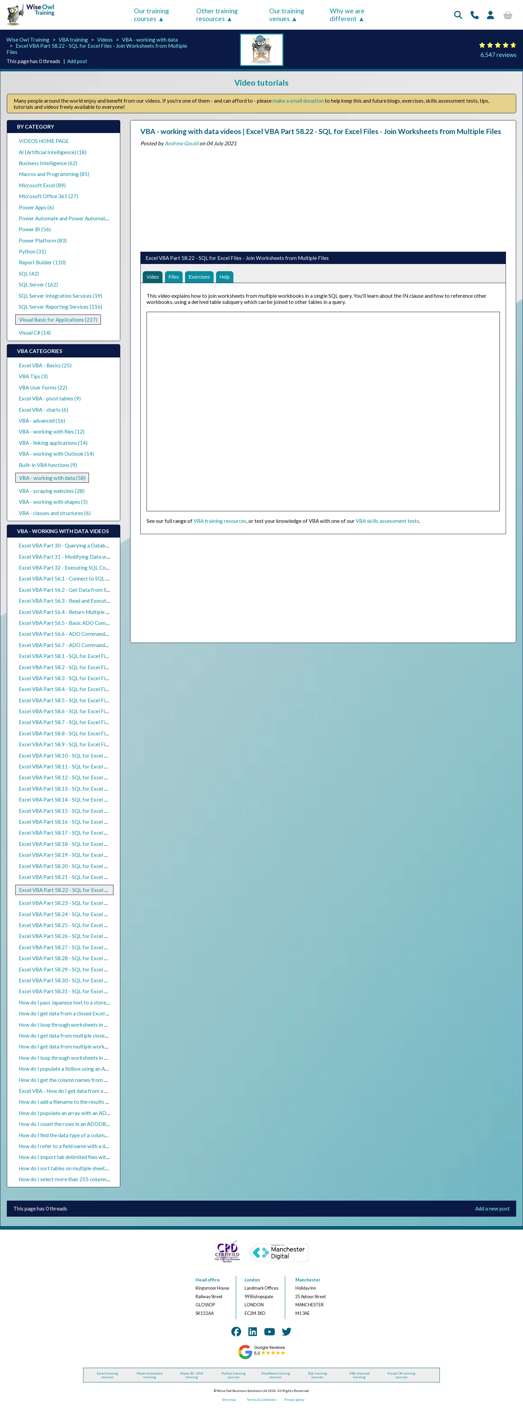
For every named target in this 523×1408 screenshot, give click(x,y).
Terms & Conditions (261, 1400)
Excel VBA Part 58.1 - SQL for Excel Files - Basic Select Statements (95, 656)
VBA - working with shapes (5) (53, 502)
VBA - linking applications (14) (53, 443)
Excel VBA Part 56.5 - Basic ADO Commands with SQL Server (88, 623)
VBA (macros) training (359, 1375)
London (252, 1279)
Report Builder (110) (42, 262)
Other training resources (217, 15)
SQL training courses (317, 1375)
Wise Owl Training (27, 39)
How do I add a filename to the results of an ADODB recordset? (91, 1102)
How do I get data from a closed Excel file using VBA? (79, 1013)
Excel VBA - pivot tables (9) (50, 398)
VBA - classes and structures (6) (55, 513)
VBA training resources (220, 522)
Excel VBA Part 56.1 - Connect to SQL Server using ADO (83, 578)
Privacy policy (294, 1400)
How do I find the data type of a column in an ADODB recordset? (92, 1135)
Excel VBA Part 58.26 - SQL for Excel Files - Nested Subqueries (90, 936)
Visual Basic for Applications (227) (58, 320)
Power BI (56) (35, 229)
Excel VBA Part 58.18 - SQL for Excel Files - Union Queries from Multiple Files (107, 844)
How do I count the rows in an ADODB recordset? (75, 1124)
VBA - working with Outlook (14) (56, 454)
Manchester (307, 1279)
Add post (77, 61)
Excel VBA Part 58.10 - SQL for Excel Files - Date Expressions (89, 755)
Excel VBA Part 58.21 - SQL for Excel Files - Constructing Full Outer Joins (102, 877)
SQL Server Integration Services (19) (60, 296)
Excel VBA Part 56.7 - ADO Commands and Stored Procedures (89, 645)
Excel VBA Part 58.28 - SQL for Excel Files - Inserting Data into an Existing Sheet (111, 958)
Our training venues (286, 15)
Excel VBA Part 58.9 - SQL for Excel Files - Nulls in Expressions (90, 744)
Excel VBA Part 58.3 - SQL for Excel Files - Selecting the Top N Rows (96, 678)
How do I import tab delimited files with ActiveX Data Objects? (90, 1157)
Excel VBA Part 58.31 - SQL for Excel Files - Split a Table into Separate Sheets (107, 991)
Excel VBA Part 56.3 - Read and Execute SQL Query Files (83, 601)
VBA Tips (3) (33, 376)
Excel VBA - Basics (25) (45, 365)
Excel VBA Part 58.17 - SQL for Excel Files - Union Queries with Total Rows (104, 833)
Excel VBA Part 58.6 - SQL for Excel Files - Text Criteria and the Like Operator (107, 711)
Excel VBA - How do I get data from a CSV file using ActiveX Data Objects (102, 1091)
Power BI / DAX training (191, 1375)
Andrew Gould (181, 143)
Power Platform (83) (43, 240)
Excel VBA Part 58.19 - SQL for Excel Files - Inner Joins (81, 855)
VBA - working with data (150, 39)
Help (229, 277)
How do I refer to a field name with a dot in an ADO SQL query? (90, 1146)
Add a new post (492, 1208)
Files (175, 277)
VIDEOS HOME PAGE (44, 141)
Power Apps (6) (36, 207)
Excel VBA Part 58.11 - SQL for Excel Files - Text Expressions (88, 766)
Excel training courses (107, 1375)
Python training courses (233, 1375)
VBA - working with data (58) (52, 478)
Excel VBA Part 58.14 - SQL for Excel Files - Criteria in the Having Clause (101, 799)
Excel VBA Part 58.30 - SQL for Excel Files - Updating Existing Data (95, 980)
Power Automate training (150, 1375)
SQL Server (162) (38, 284)
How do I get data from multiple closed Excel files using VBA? (88, 1035)
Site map (228, 1400)
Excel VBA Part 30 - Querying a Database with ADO (78, 545)
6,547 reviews (498, 54)
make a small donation (298, 101)
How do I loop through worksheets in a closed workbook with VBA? (95, 1025)
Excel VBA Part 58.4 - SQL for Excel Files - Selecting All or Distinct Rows (101, 689)
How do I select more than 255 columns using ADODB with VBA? (93, 1179)
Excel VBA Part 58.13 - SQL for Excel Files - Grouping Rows (86, 789)
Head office (208, 1279)
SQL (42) (29, 273)
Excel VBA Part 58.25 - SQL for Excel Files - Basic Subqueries (88, 925)
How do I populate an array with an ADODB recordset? (81, 1113)
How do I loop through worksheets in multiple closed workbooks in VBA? (101, 1058)
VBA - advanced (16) (42, 420)
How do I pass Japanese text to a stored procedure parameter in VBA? (98, 1002)
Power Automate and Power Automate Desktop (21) (79, 218)
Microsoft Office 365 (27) (48, 196)
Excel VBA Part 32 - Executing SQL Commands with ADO (84, 567)
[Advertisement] (323, 197)
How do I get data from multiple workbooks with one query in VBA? (95, 1046)
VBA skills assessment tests (387, 522)
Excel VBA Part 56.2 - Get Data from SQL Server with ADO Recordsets (99, 590)
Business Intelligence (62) (48, 163)
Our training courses (151, 15)
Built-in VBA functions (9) (48, 465)
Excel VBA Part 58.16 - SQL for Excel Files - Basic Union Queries (92, 822)
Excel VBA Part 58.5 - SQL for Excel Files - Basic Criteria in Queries (95, 700)
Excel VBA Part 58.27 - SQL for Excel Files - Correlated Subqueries (94, 947)
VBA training (73, 39)
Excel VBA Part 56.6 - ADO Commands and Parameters (82, 634)
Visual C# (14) (35, 332)
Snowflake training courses (275, 1375)
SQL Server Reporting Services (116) (60, 307)
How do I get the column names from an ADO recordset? (83, 1080)
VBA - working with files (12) (51, 431)
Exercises (202, 277)
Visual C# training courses (401, 1375)
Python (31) (32, 251)
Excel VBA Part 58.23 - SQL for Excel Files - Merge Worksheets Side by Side (105, 903)
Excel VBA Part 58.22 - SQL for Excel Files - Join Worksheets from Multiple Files (110, 890)
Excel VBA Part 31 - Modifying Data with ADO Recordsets (85, 557)
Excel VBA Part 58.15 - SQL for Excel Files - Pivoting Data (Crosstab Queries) (107, 811)
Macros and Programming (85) (54, 174)
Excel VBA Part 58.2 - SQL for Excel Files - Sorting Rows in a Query (95, 667)
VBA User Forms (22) (43, 387)
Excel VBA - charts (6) (43, 410)
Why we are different (347, 15)
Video (153, 277)
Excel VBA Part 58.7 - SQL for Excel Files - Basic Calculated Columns (96, 722)
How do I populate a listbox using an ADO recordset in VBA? (87, 1069)
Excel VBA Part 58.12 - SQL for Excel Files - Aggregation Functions (95, 777)
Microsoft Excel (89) (42, 185)
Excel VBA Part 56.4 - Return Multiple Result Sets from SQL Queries (96, 612)
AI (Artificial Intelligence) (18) (53, 152)
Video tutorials (261, 82)
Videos (105, 39)
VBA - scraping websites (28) (51, 491)
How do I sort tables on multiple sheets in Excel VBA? (79, 1168)
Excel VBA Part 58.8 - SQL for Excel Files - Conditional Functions (92, 733)
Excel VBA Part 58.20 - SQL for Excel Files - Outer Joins (82, 866)
